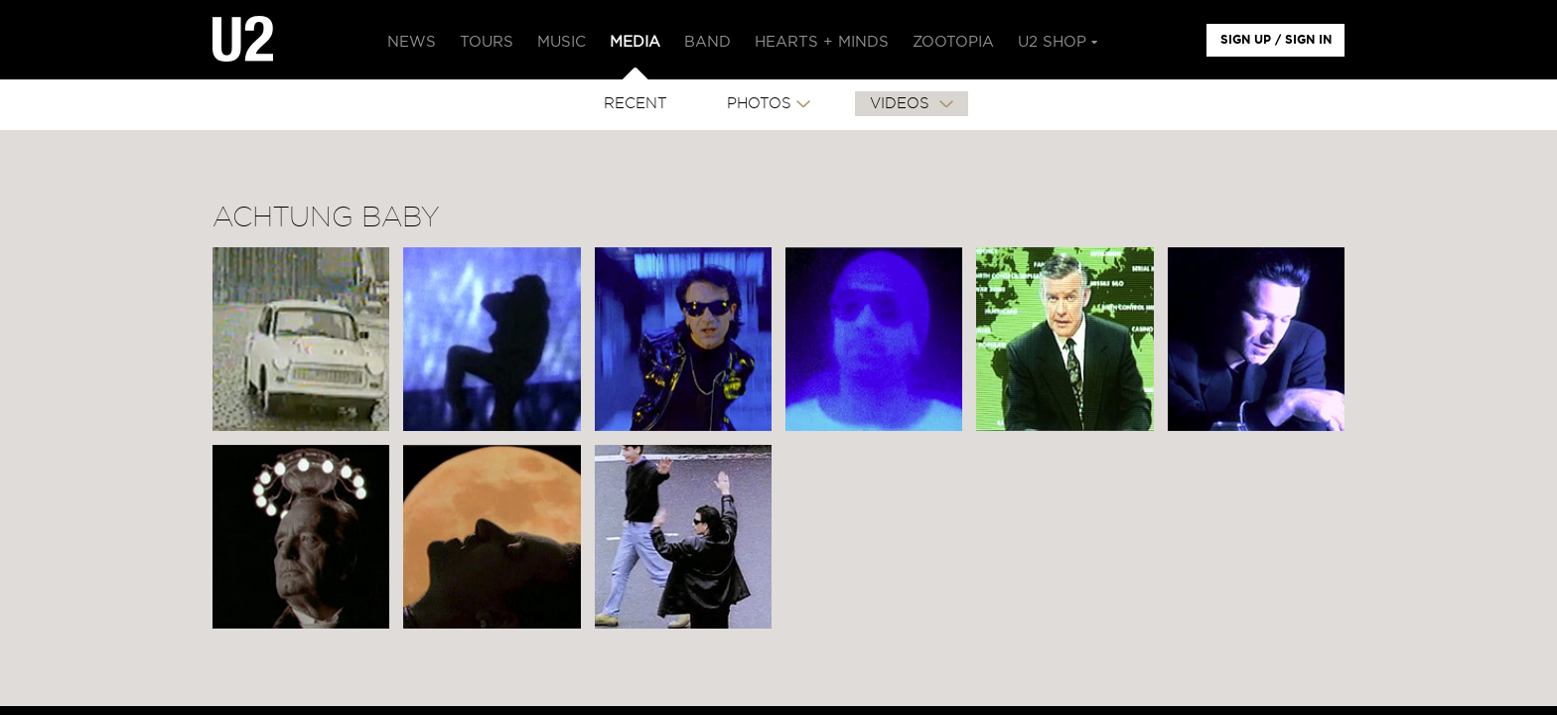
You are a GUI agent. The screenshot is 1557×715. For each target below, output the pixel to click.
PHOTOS (759, 103)
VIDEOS (902, 103)
